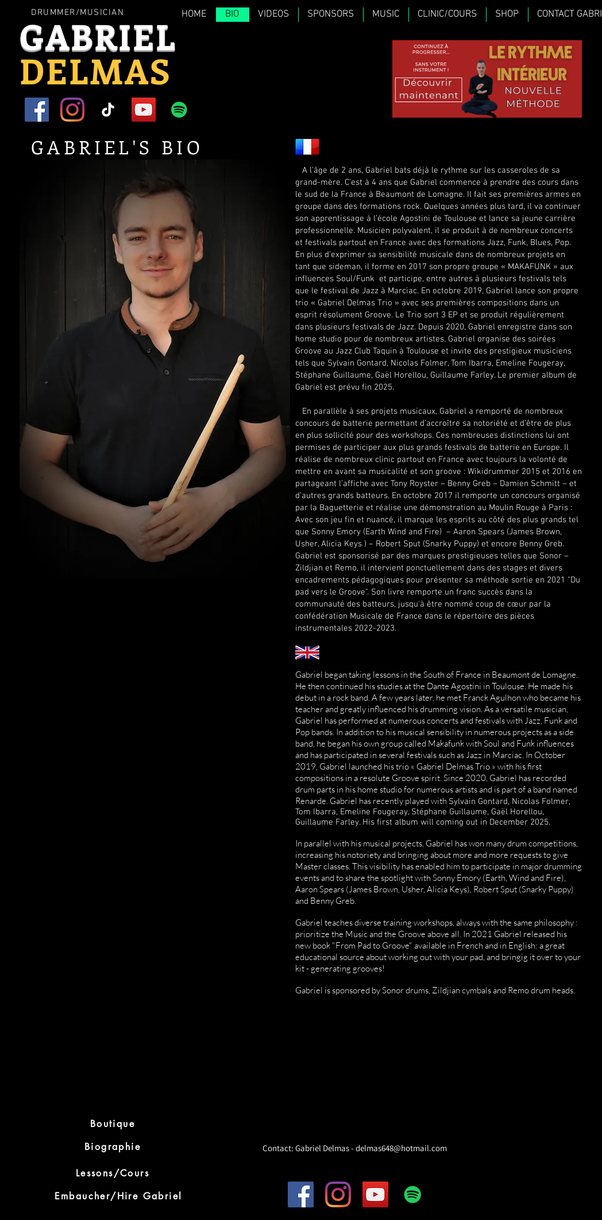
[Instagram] (72, 110)
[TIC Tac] (108, 110)
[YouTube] (144, 110)
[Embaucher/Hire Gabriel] (118, 1195)
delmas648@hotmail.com (401, 1148)
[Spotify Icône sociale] (179, 110)
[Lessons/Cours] (112, 1172)
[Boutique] (112, 1123)
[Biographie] (112, 1146)
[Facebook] (37, 110)
